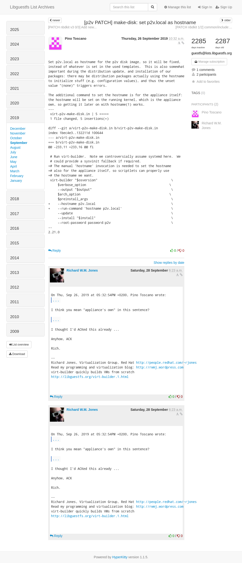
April (13, 166)
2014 (14, 258)
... (56, 299)
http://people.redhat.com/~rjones (166, 362)
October (16, 138)
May (13, 162)
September (18, 143)
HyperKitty (120, 557)
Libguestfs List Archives (32, 7)
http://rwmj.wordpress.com (159, 367)
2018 (14, 199)
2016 (14, 228)
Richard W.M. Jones (82, 270)
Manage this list (177, 7)
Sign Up (224, 7)
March (14, 171)
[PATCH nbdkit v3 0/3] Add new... (72, 27)
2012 (14, 287)
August (15, 147)
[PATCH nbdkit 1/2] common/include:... (204, 27)
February (16, 176)
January (16, 180)
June (13, 157)
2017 (14, 214)
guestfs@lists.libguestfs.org (211, 53)
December (18, 128)
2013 (14, 272)
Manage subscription (209, 61)
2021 (14, 88)
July (13, 152)
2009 (14, 331)
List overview (19, 344)
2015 (14, 243)
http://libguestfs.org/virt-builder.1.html (90, 376)
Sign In (205, 7)
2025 (14, 29)
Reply (54, 250)
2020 (14, 103)
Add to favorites (205, 81)
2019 (14, 118)
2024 (14, 44)
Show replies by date (169, 262)
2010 (14, 317)
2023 (14, 59)
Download (17, 354)
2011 (14, 302)
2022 (14, 74)
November (18, 133)
